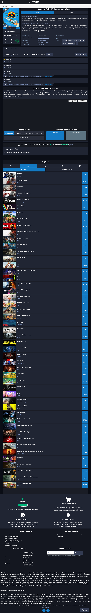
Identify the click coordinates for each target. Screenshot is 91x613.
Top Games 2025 (28, 563)
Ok (44, 610)
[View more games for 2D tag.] (83, 41)
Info (37, 13)
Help (84, 610)
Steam (42, 44)
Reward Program (28, 556)
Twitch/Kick (60, 536)
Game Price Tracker (28, 555)
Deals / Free (26, 560)
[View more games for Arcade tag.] (70, 41)
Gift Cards (26, 558)
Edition (24, 54)
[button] (60, 61)
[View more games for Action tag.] (64, 41)
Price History (15, 49)
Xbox (6, 557)
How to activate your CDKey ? (13, 543)
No (48, 610)
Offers (7, 49)
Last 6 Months (29, 134)
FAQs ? (7, 544)
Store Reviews (27, 562)
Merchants (60, 537)
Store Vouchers (27, 553)
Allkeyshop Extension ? (11, 546)
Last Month (39, 134)
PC (5, 553)
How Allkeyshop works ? (12, 537)
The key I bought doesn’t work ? (14, 541)
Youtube (83, 536)
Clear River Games (43, 42)
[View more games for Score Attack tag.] (71, 44)
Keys (48, 54)
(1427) (61, 146)
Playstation (8, 561)
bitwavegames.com (43, 38)
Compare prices (47, 77)
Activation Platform (37, 54)
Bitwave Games (42, 40)
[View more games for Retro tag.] (64, 44)
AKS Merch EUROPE (28, 567)
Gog (39, 44)
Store (7, 54)
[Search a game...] (45, 6)
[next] (18, 28)
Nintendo (7, 565)
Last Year (19, 134)
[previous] (4, 28)
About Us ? (8, 536)
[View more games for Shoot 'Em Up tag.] (77, 41)
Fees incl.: (80, 54)
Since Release (9, 134)
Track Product (24, 138)
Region (15, 54)
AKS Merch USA (27, 565)
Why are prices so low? (11, 539)
